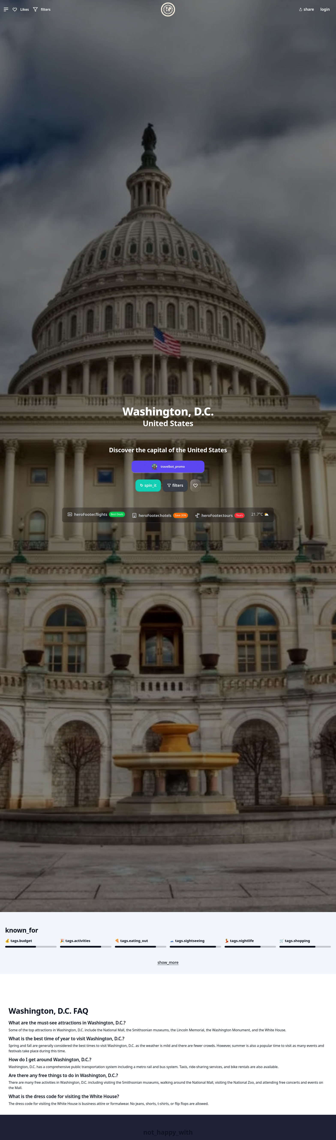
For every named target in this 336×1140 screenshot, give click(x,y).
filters (175, 485)
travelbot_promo (173, 467)
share (306, 9)
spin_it (148, 485)
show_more (168, 962)
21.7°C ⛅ (260, 514)
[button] (6, 9)
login (325, 9)
